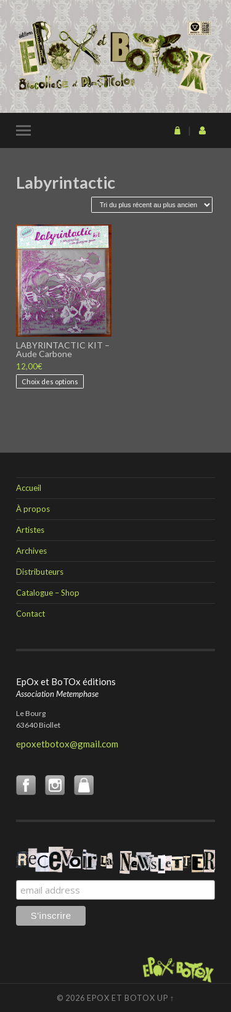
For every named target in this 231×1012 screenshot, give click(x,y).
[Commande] (152, 205)
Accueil (28, 488)
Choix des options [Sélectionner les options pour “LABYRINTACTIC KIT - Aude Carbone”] (50, 381)
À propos (33, 509)
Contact (30, 614)
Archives (31, 551)
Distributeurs (39, 572)
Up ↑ (165, 998)
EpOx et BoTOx (121, 998)
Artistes (30, 530)
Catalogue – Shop (47, 593)
